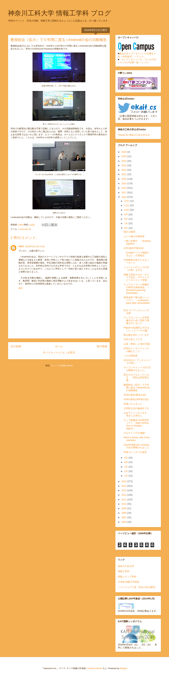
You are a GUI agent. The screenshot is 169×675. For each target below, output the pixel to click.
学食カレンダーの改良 (135, 452)
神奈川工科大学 (126, 566)
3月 (126, 466)
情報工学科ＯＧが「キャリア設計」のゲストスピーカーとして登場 (136, 277)
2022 (124, 170)
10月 (127, 210)
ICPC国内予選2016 (134, 248)
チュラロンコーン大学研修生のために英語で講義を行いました (136, 320)
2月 (126, 471)
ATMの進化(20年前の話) (136, 399)
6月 (126, 228)
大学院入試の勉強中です (136, 408)
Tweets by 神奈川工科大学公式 (134, 135)
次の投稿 (16, 346)
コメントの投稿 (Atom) (62, 365)
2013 (124, 490)
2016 (124, 197)
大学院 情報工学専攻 (128, 582)
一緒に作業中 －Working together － (137, 242)
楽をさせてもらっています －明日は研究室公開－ (136, 377)
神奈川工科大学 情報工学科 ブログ (59, 13)
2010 (124, 504)
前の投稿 (102, 346)
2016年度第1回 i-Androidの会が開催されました (136, 446)
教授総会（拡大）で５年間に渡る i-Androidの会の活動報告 (137, 387)
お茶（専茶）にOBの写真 (137, 344)
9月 (126, 214)
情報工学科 (123, 571)
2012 (124, 495)
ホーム (59, 346)
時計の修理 (129, 232)
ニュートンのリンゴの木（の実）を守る (136, 268)
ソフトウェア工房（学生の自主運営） (137, 587)
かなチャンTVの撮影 (134, 433)
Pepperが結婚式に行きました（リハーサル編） (137, 329)
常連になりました (133, 404)
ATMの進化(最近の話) (135, 394)
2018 (124, 188)
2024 (124, 161)
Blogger (123, 668)
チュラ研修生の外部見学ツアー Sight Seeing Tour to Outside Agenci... (136, 424)
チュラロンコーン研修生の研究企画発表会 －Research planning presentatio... (136, 288)
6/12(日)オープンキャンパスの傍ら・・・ (137, 361)
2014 (124, 486)
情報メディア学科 (127, 576)
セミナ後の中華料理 (134, 236)
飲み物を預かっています (136, 335)
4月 (126, 462)
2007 (124, 517)
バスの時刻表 (130, 355)
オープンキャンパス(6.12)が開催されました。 (137, 369)
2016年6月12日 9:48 (35, 246)
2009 (124, 508)
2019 (124, 183)
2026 (124, 152)
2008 (124, 513)
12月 (127, 201)
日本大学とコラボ (133, 339)
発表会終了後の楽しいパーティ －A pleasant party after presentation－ (137, 301)
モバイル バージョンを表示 (59, 352)
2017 (124, 192)
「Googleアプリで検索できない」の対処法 (137, 254)
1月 (126, 475)
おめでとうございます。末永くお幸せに (136, 414)
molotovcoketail (94, 668)
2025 (124, 156)
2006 (124, 522)
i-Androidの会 (24, 229)
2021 (124, 174)
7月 (126, 223)
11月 (127, 205)
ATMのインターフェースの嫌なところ (136, 350)
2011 (124, 499)
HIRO (21, 246)
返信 (20, 288)
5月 (126, 457)
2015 (124, 481)
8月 (126, 219)
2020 (124, 179)
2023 (124, 165)
